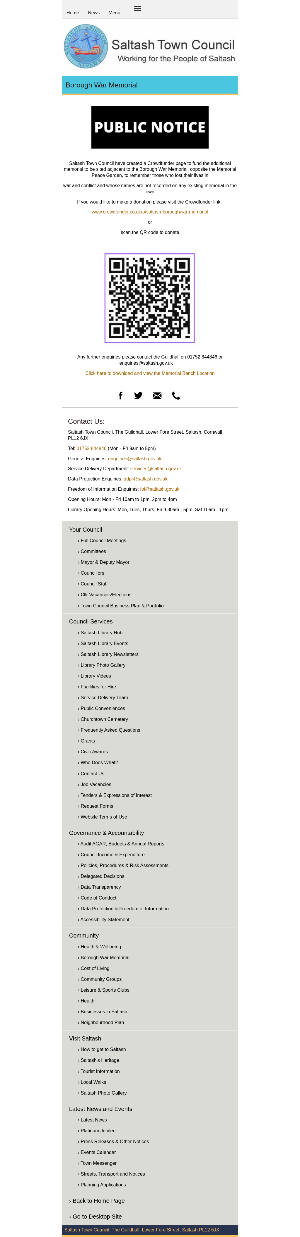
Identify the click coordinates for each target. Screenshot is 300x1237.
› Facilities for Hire (97, 686)
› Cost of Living (93, 968)
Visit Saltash (85, 1038)
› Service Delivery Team (103, 697)
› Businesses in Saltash (102, 1011)
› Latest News (92, 1119)
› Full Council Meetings (102, 540)
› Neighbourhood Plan (101, 1022)
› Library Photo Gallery (101, 665)
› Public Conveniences (101, 708)
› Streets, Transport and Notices (111, 1173)
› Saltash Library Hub (100, 632)
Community (84, 935)
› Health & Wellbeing (99, 946)
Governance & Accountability (106, 833)
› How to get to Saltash (102, 1049)
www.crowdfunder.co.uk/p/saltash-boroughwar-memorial (150, 211)
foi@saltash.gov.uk (159, 489)
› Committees (92, 551)
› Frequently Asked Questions (109, 730)
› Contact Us (91, 773)
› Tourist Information (99, 1071)
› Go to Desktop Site (95, 1216)
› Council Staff (93, 583)
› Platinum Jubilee (96, 1130)
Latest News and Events (100, 1109)
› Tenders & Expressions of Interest (115, 795)
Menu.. (116, 12)
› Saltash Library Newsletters (108, 654)
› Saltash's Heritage (98, 1060)
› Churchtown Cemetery (103, 719)
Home (73, 12)
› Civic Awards (93, 751)
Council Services (91, 621)
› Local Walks (92, 1082)
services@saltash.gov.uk (156, 468)
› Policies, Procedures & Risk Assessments (123, 865)
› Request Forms (95, 806)
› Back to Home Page (97, 1201)
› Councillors (91, 573)
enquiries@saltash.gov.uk (134, 458)
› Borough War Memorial (103, 957)
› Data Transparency (99, 887)
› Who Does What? (98, 762)
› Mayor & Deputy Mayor (103, 562)
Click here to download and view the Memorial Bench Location (149, 373)
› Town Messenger (97, 1163)
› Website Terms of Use (102, 816)
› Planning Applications (102, 1184)
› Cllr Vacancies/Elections (104, 594)
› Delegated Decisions (101, 876)
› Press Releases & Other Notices (113, 1141)
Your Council (85, 529)
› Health (86, 1000)
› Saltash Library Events (103, 643)
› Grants (86, 740)
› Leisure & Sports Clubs (103, 990)
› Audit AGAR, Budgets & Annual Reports (121, 843)
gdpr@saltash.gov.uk (145, 478)
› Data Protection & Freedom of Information (123, 908)
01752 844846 (91, 448)
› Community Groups (100, 979)
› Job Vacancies (94, 784)
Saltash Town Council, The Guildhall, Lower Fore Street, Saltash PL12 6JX (141, 1229)
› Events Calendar (97, 1152)
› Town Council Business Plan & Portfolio (120, 605)
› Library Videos (94, 675)
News (94, 12)
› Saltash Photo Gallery (102, 1092)
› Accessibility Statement (103, 919)
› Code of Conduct (97, 897)
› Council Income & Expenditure (111, 854)
